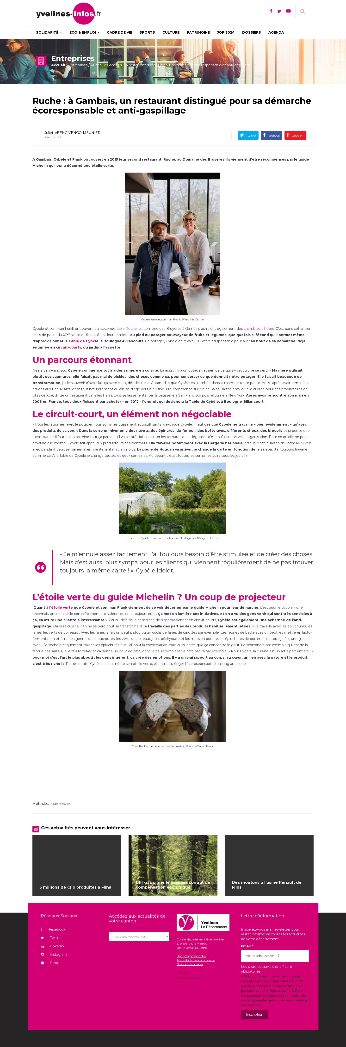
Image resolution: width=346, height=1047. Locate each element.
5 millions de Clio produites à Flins (75, 887)
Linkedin (52, 946)
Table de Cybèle (83, 341)
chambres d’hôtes (259, 328)
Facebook (273, 135)
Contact (182, 972)
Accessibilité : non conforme (196, 960)
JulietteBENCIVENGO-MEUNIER (72, 133)
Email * (247, 946)
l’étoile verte (61, 607)
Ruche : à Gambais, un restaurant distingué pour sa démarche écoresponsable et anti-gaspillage (171, 106)
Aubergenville (60, 804)
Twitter (250, 135)
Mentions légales (188, 977)
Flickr (49, 963)
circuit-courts (68, 347)
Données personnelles (191, 956)
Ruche (131, 328)
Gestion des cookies (190, 964)
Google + (297, 135)
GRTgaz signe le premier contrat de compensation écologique (173, 885)
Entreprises (77, 65)
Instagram (54, 954)
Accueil (58, 65)
